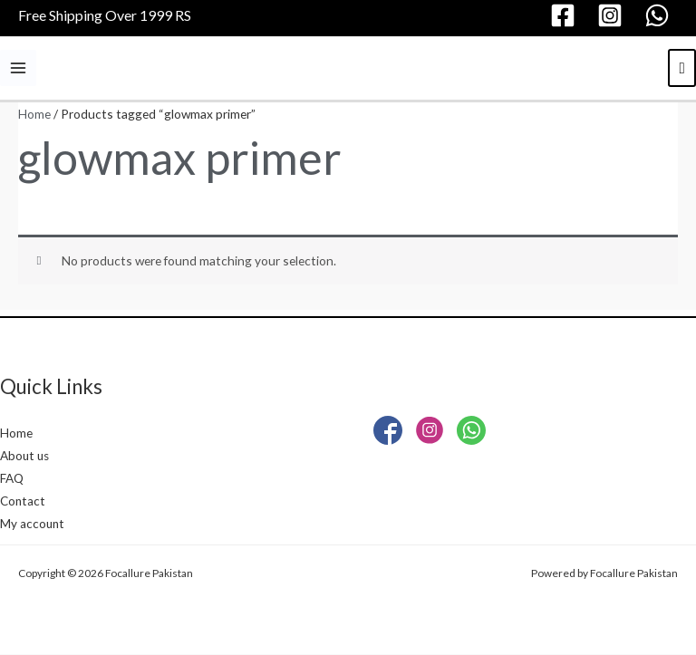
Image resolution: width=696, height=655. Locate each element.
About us (26, 456)
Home (34, 113)
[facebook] (565, 15)
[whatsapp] (660, 15)
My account (33, 525)
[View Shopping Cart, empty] (682, 68)
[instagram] (612, 15)
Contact (23, 501)
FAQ (12, 478)
